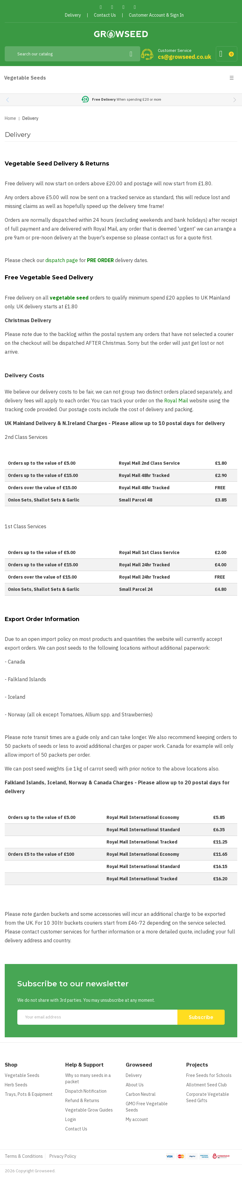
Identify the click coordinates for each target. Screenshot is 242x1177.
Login (70, 1119)
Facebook (101, 7)
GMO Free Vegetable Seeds (147, 1107)
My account (137, 1119)
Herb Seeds (16, 1085)
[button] (234, 100)
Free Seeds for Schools (209, 1075)
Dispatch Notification (86, 1091)
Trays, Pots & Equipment (29, 1094)
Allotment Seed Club (206, 1085)
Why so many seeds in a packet (88, 1079)
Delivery (134, 1075)
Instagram (135, 7)
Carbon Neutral (141, 1094)
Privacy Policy (62, 1156)
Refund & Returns (82, 1100)
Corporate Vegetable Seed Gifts (207, 1097)
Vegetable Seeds (22, 1075)
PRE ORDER (100, 260)
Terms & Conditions (24, 1156)
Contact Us (76, 1129)
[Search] (72, 53)
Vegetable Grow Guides (89, 1110)
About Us (135, 1085)
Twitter (112, 7)
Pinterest (124, 7)
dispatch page (61, 260)
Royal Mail (176, 400)
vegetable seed (69, 297)
